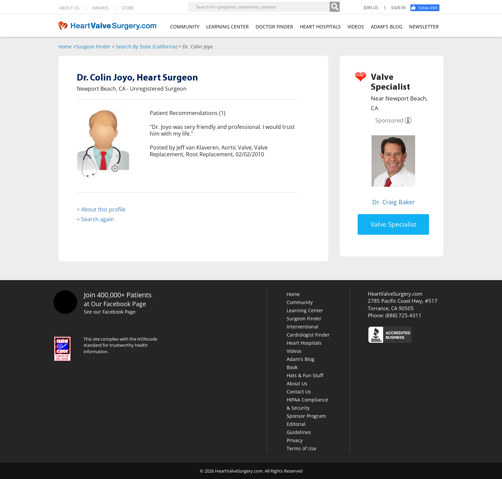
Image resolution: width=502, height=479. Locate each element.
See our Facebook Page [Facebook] (111, 312)
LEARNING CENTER (227, 26)
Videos (294, 351)
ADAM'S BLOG (386, 26)
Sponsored (389, 120)
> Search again (95, 219)
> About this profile (101, 209)
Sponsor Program (306, 416)
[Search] (335, 7)
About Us (297, 383)
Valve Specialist (393, 224)
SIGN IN (398, 8)
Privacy (295, 440)
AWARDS (100, 8)
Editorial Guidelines (299, 428)
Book (292, 367)
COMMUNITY (184, 26)
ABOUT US (69, 8)
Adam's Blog (300, 359)
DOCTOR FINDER (274, 26)
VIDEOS (356, 26)
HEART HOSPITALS (320, 26)
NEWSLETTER (424, 26)
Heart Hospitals (304, 343)
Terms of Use (301, 448)
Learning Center (305, 310)
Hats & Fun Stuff (305, 375)
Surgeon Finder (93, 46)
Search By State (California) (146, 46)
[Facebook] (427, 7)
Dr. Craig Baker (393, 202)
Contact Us (299, 391)
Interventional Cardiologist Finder (308, 330)
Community (300, 302)
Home (65, 46)
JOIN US (371, 8)
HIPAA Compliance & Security (307, 403)
